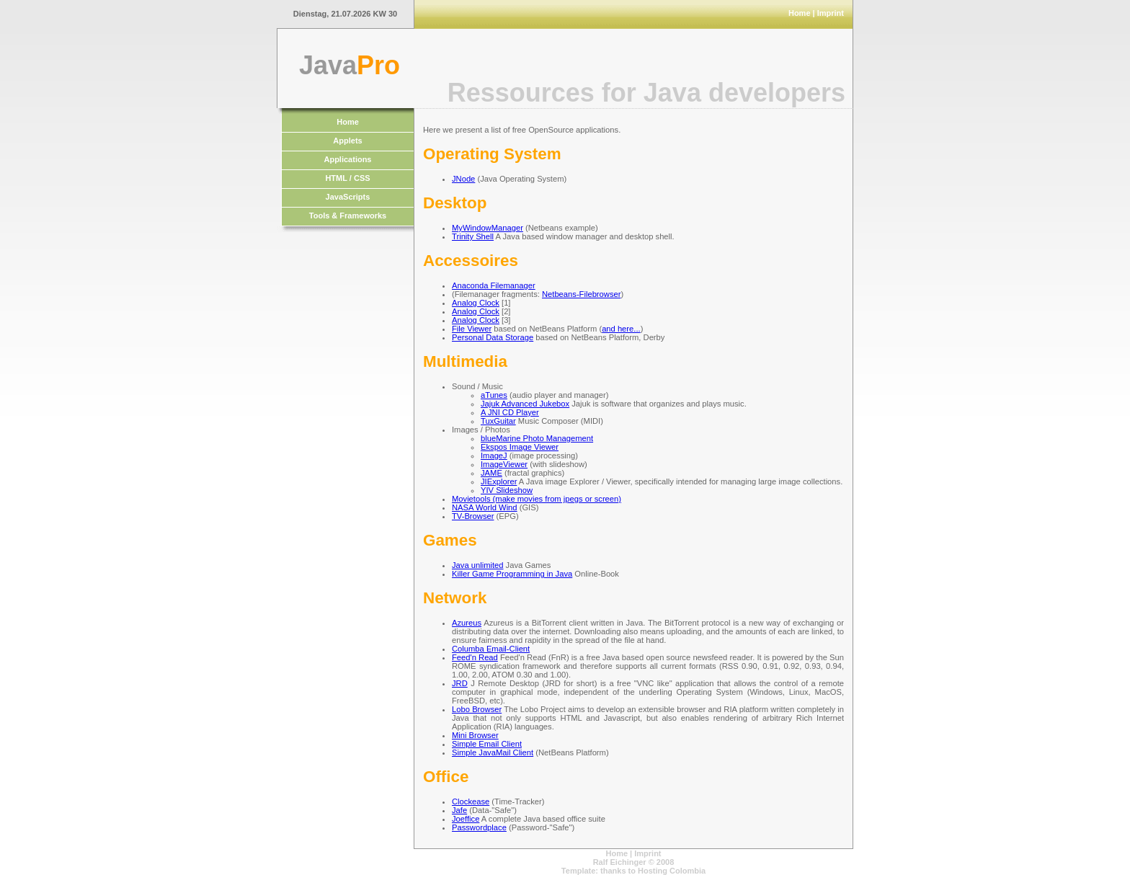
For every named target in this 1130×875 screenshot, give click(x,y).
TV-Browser (473, 516)
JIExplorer (499, 481)
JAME (491, 472)
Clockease (470, 801)
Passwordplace (479, 827)
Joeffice (465, 818)
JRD (460, 683)
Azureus (466, 622)
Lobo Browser (477, 709)
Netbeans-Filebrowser (581, 294)
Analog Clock (475, 302)
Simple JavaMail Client (492, 752)
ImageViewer (504, 464)
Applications (347, 159)
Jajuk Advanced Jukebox (525, 403)
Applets (347, 140)
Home (799, 13)
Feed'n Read (475, 657)
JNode (463, 178)
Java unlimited (478, 565)
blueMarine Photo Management (537, 438)
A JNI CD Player (510, 412)
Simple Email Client (487, 743)
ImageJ (494, 455)
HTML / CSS (347, 178)
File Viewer (471, 328)
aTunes (494, 395)
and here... (621, 328)
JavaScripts (348, 196)
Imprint (830, 13)
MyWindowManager (487, 227)
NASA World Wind (484, 507)
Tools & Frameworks (347, 215)
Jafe (459, 810)
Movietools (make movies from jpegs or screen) (536, 498)
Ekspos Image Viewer (520, 447)
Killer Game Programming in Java (512, 573)
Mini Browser (475, 735)
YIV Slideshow (507, 490)
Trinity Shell (473, 236)
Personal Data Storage (492, 337)
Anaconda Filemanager (493, 285)
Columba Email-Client (491, 648)
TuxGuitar (498, 421)
